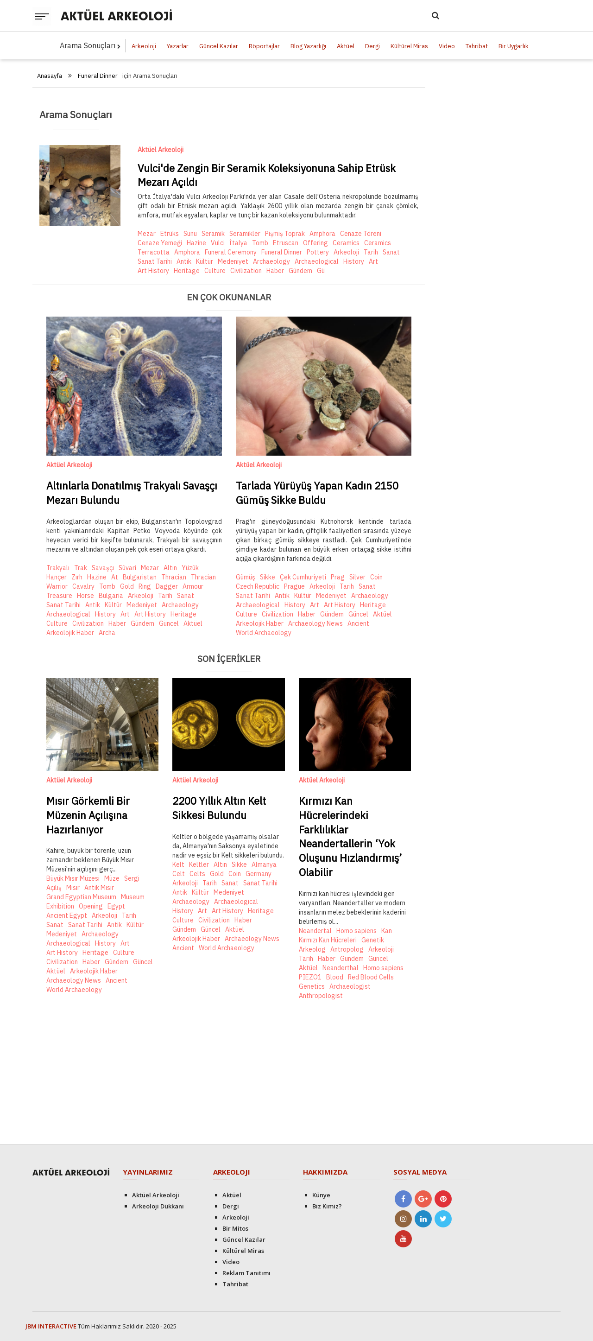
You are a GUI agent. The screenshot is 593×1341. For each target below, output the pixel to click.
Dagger (167, 586)
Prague (294, 586)
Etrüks (169, 233)
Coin (376, 577)
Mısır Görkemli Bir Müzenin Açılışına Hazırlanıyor (88, 815)
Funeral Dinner (98, 76)
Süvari (127, 568)
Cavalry (83, 586)
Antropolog (347, 949)
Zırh (76, 577)
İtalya (238, 243)
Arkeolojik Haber (70, 633)
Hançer (56, 577)
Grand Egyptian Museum (81, 897)
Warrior (57, 586)
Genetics (312, 986)
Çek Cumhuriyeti (303, 577)
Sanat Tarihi (155, 261)
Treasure (59, 595)
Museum (133, 897)
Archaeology (271, 261)
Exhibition (60, 906)
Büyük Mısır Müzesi (73, 878)
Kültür (204, 261)
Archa (107, 633)
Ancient (358, 623)
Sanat (391, 252)
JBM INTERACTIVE (50, 1326)
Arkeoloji (144, 46)
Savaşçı (103, 568)
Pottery (318, 252)
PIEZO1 (310, 977)
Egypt (116, 906)
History (353, 261)
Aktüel (345, 46)
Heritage (187, 271)
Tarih (371, 252)
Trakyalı (57, 568)
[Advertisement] (228, 1074)
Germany (258, 874)
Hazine (196, 243)
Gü (321, 271)
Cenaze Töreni (360, 233)
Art (373, 261)
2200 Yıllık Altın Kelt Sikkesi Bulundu (219, 808)
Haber (275, 271)
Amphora (322, 233)
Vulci (218, 243)
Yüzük (190, 568)
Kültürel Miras (409, 46)
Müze (112, 878)
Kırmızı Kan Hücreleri (328, 940)
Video (447, 46)
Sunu (190, 233)
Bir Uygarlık (513, 46)
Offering (315, 243)
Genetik (372, 940)
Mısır (73, 887)
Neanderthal (340, 968)
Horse (85, 595)
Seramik (213, 233)
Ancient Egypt (66, 915)
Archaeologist (350, 986)
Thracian (173, 577)
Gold (127, 586)
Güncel (169, 623)
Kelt (178, 864)
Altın (170, 568)
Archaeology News (315, 623)
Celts (197, 874)
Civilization (246, 271)
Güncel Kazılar (218, 46)
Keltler (199, 864)
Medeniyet (233, 261)
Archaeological (317, 261)
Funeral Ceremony (231, 252)
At (114, 577)
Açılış (54, 887)
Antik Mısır (99, 887)
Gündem (300, 271)
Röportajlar (264, 46)
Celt (178, 874)
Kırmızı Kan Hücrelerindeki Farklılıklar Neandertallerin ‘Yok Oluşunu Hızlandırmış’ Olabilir (350, 836)
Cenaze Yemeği (160, 243)
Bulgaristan (140, 577)
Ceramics (346, 243)
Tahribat (477, 46)
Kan (386, 931)
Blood (334, 977)
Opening (91, 906)
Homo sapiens (356, 931)
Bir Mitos (235, 1228)
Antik (184, 261)
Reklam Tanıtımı (246, 1273)
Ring (145, 586)
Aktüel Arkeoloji (160, 150)
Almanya (264, 864)
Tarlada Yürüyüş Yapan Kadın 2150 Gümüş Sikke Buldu (317, 493)
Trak (80, 568)
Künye (321, 1195)
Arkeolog (312, 949)
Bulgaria (111, 595)
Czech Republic (257, 586)
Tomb (260, 243)
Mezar (147, 233)
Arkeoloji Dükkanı (158, 1206)
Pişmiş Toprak (285, 233)
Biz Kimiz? (327, 1206)
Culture (215, 271)
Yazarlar (178, 46)
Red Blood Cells (371, 977)
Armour (193, 586)
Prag (338, 577)
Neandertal (315, 931)
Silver (357, 577)
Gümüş (245, 577)
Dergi (372, 46)
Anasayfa (49, 76)
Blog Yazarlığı (308, 46)
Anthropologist (321, 995)
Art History (153, 271)
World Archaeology (263, 633)
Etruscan (285, 243)
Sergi (131, 878)
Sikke (267, 577)
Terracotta (154, 252)
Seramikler (244, 233)
